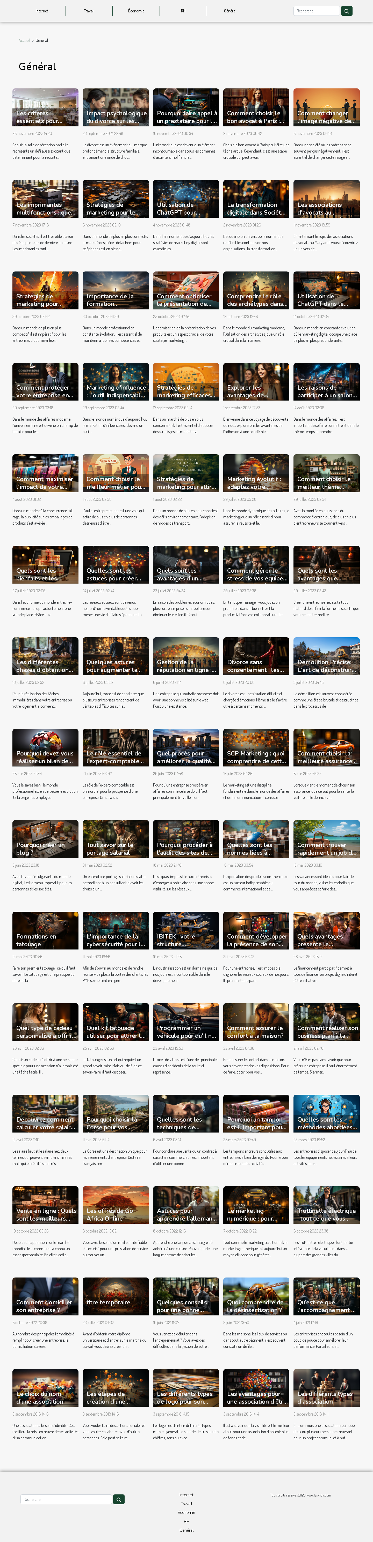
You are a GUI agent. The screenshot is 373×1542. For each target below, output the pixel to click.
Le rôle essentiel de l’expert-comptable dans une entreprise (114, 761)
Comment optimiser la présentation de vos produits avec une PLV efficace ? (186, 308)
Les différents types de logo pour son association (184, 1401)
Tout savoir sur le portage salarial (110, 849)
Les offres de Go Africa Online (110, 1215)
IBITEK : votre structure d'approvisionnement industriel (186, 948)
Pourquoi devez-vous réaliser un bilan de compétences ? (45, 761)
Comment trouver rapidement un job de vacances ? (326, 853)
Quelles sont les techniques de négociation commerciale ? (179, 1131)
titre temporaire (108, 1302)
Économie (136, 10)
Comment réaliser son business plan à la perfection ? (327, 1036)
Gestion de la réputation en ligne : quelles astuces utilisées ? (184, 674)
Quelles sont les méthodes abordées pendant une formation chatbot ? (325, 1131)
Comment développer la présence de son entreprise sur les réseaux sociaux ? (257, 948)
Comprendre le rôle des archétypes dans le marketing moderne (255, 308)
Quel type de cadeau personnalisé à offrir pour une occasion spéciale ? (44, 1039)
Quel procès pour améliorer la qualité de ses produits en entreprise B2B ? (184, 765)
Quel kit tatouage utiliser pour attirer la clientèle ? (115, 1036)
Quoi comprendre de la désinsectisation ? (255, 1306)
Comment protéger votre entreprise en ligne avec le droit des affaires (46, 399)
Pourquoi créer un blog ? (40, 849)
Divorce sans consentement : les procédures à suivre (253, 670)
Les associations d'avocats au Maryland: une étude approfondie (325, 216)
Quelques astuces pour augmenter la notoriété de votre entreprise (112, 674)
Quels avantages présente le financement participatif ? (320, 948)
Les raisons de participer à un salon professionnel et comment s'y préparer (327, 399)
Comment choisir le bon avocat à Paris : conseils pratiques (254, 121)
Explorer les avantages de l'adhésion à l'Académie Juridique (255, 399)
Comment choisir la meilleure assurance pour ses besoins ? (324, 761)
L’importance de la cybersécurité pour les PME (117, 944)
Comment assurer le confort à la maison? (255, 1032)
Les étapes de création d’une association (106, 1401)
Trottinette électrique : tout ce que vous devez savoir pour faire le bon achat (326, 1222)
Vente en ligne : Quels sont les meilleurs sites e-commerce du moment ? (46, 1222)
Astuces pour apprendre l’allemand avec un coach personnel (186, 1222)
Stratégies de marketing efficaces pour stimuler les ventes (184, 399)
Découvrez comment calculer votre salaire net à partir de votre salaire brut (45, 1131)
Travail (89, 10)
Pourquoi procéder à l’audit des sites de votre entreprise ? (185, 853)
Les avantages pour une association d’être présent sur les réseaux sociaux (257, 1405)
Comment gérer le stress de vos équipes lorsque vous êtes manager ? (256, 582)
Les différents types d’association (325, 1398)
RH (183, 10)
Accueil (24, 40)
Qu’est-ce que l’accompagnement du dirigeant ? (327, 1310)
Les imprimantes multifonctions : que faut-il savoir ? (43, 212)
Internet (42, 10)
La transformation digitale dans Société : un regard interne (257, 212)
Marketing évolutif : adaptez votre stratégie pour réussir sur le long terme (256, 491)
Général (230, 10)
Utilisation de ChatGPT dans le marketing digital (320, 304)
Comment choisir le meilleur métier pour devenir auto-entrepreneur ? (115, 491)
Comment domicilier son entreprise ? (44, 1306)
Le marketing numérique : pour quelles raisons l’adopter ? (250, 1222)
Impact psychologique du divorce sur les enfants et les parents (117, 121)
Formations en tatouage (36, 940)
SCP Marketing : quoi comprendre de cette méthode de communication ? (256, 765)
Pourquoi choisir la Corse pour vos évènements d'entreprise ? (112, 1131)
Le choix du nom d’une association (39, 1398)
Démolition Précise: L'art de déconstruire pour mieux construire (327, 670)
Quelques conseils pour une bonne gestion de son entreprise (182, 1314)
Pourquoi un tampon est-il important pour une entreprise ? (255, 1127)
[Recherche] (316, 11)
